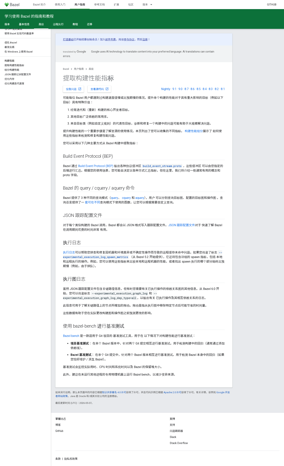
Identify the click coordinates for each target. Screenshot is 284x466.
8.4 (205, 89)
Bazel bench (71, 336)
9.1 (174, 89)
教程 (75, 24)
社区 (130, 4)
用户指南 (79, 68)
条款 (58, 458)
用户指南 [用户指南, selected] (79, 4)
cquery (126, 198)
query (114, 198)
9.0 (180, 89)
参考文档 (99, 4)
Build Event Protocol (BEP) (95, 166)
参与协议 (129, 39)
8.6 (193, 89)
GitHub (271, 4)
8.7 (187, 89)
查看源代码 (100, 89)
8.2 (217, 89)
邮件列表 (110, 39)
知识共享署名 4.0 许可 (114, 392)
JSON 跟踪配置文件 (181, 225)
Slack (173, 437)
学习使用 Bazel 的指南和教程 (29, 16)
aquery (139, 198)
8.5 (199, 89)
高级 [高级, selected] (41, 24)
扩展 (116, 4)
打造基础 (68, 39)
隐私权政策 (71, 458)
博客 (58, 424)
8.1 (223, 89)
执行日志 (69, 252)
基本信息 (24, 24)
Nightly (165, 89)
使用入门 (60, 4)
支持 (172, 424)
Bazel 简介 (39, 4)
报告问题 (73, 89)
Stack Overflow (179, 443)
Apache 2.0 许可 (172, 392)
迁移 (89, 24)
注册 (145, 39)
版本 (145, 4)
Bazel (66, 68)
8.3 (211, 89)
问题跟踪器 (176, 430)
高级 (91, 68)
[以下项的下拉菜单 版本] (153, 4)
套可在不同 (92, 202)
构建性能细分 (194, 131)
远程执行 (58, 24)
